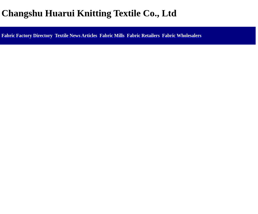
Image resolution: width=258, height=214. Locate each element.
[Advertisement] (127, 90)
